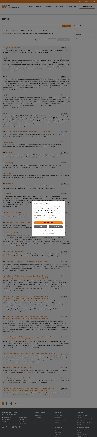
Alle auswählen (48, 223)
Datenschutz (51, 233)
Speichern (56, 226)
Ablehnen (40, 226)
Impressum (45, 233)
